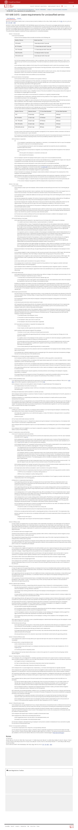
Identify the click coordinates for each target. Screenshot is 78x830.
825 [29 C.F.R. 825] (61, 21)
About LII (32, 6)
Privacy (38, 826)
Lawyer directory (43, 6)
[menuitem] (32, 6)
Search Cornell (71, 2)
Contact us (17, 826)
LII (5, 9)
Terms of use (32, 826)
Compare (19, 18)
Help (28, 826)
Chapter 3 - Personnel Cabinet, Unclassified (57, 9)
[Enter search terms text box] (68, 6)
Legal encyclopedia (51, 6)
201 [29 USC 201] (7, 22)
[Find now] (73, 6)
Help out (58, 6)
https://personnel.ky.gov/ (58, 732)
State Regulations (12, 9)
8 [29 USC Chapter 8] (27, 437)
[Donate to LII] (62, 6)
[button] (73, 6)
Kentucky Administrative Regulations (25, 9)
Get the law (37, 6)
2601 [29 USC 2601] (11, 22)
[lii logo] (9, 6)
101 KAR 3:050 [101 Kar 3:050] (44, 167)
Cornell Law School (14, 2)
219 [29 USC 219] (9, 22)
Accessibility (7, 826)
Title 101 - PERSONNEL (40, 9)
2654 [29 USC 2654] (14, 22)
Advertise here (23, 826)
